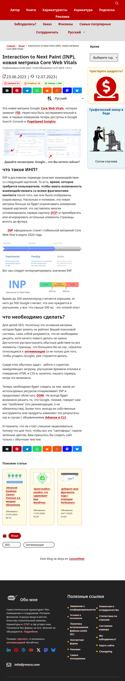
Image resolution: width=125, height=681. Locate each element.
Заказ (47, 24)
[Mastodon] (67, 90)
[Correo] (7, 90)
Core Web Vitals (52, 108)
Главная (11, 45)
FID (17, 113)
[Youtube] (31, 650)
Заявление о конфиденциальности (83, 608)
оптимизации (35, 351)
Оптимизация (27, 545)
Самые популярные (95, 24)
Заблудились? (25, 24)
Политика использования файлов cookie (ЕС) (79, 629)
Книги (31, 10)
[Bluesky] (77, 90)
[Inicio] (116, 38)
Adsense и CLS (55, 417)
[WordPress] (23, 650)
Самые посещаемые (77, 656)
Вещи (22, 45)
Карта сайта (106, 645)
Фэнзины (65, 24)
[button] (117, 3)
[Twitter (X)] (38, 650)
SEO (7, 545)
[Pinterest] (17, 90)
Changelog (105, 651)
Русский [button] (78, 32)
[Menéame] (57, 90)
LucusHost (77, 559)
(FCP (54, 213)
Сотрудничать (47, 32)
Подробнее (31, 631)
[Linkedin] (9, 650)
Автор (15, 10)
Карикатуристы (55, 10)
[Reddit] (47, 90)
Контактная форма (77, 641)
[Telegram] (27, 90)
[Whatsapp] (37, 90)
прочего (22, 638)
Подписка (107, 10)
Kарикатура (83, 10)
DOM (40, 395)
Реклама (62, 17)
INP (10, 230)
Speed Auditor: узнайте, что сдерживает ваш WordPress (41, 495)
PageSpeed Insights (41, 121)
